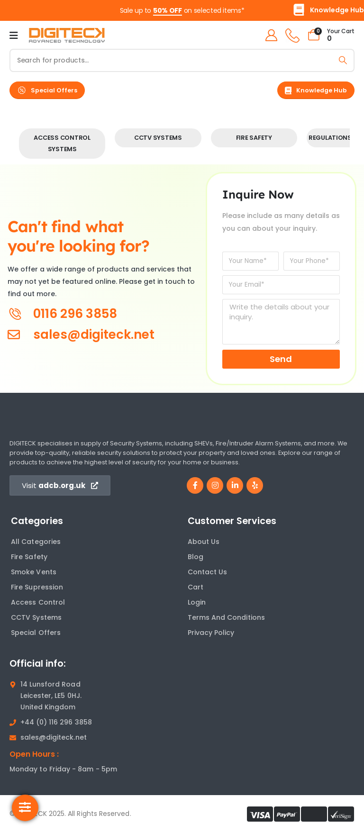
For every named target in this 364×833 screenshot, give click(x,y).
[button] (47, 90)
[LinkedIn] (235, 485)
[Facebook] (195, 485)
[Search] (343, 60)
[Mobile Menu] (13, 35)
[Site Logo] (67, 35)
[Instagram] (215, 485)
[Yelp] (254, 485)
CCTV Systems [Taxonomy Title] (158, 138)
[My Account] (271, 35)
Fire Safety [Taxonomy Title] (254, 138)
